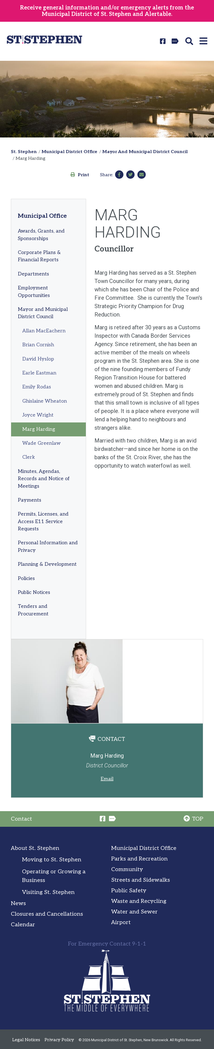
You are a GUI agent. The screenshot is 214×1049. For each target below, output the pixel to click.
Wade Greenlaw (41, 443)
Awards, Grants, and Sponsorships (41, 234)
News (18, 903)
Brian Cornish (38, 345)
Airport (121, 922)
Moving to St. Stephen (51, 859)
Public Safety (128, 890)
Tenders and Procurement (33, 610)
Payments (29, 500)
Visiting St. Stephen (48, 892)
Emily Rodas (36, 387)
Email (107, 779)
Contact (21, 819)
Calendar (23, 924)
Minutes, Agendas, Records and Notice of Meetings (44, 478)
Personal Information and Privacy (48, 546)
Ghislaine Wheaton (44, 401)
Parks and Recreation (139, 858)
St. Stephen (24, 151)
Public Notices (34, 592)
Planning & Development (47, 564)
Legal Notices (26, 1040)
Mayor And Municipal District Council (145, 151)
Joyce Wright (38, 415)
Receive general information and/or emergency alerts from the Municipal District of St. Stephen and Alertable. (107, 11)
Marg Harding (38, 429)
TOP (193, 819)
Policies (26, 578)
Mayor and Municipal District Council (43, 313)
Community (127, 869)
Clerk (28, 457)
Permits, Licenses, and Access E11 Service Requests (43, 521)
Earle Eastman (39, 373)
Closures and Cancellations (47, 914)
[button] (190, 41)
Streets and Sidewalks (140, 880)
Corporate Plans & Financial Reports (39, 256)
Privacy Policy (59, 1040)
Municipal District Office (69, 151)
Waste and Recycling (138, 901)
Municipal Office (42, 215)
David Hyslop (38, 359)
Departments (33, 274)
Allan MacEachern (43, 331)
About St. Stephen (35, 848)
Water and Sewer (134, 911)
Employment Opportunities (34, 291)
